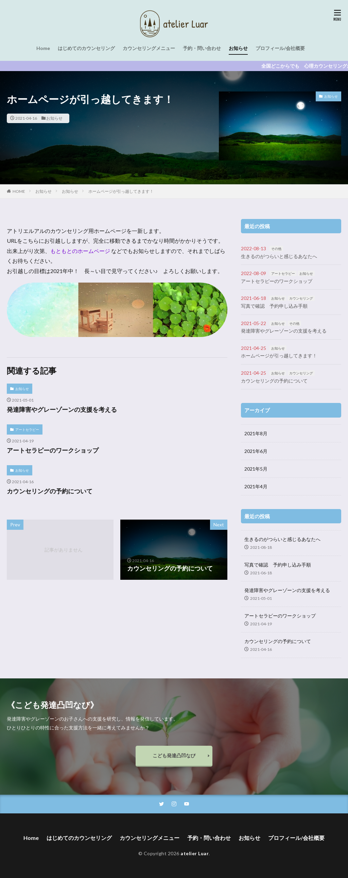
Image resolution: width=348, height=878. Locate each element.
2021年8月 (255, 433)
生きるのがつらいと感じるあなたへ (279, 256)
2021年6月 (255, 451)
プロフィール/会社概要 (280, 48)
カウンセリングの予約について (49, 491)
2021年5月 (255, 469)
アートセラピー (27, 429)
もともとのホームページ (80, 251)
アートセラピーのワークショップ (53, 450)
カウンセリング (301, 298)
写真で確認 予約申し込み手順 (274, 306)
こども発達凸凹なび (174, 755)
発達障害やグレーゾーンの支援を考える (62, 409)
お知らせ (238, 48)
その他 (276, 249)
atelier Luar (194, 853)
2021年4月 (255, 486)
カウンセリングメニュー (149, 48)
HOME (19, 191)
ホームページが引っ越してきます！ (121, 191)
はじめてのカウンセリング (86, 48)
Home (43, 48)
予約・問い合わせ (202, 48)
